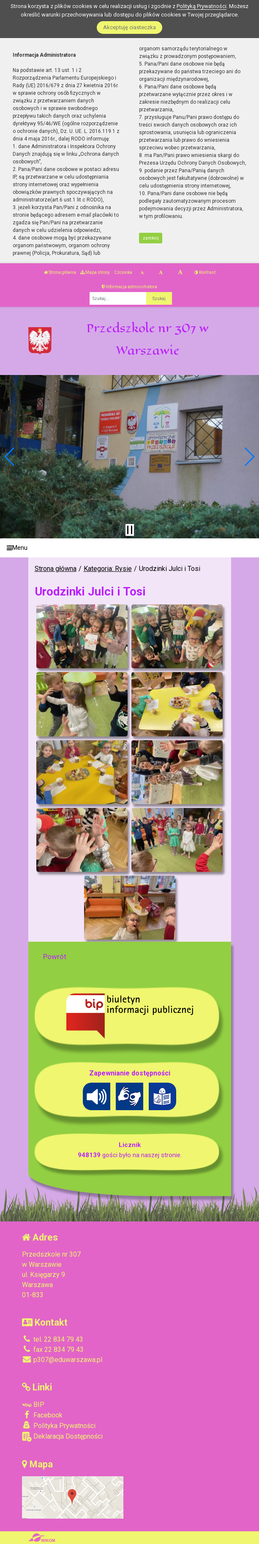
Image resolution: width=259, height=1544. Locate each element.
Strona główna (60, 272)
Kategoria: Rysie (108, 569)
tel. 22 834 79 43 (52, 1339)
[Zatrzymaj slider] (129, 530)
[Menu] (129, 547)
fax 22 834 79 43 (53, 1349)
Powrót (54, 956)
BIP (33, 1405)
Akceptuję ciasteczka (129, 27)
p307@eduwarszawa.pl (62, 1360)
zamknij (151, 238)
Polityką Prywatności (201, 6)
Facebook (42, 1415)
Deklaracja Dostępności (62, 1437)
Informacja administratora (129, 286)
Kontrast (204, 272)
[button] (10, 456)
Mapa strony (95, 272)
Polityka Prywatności (58, 1425)
